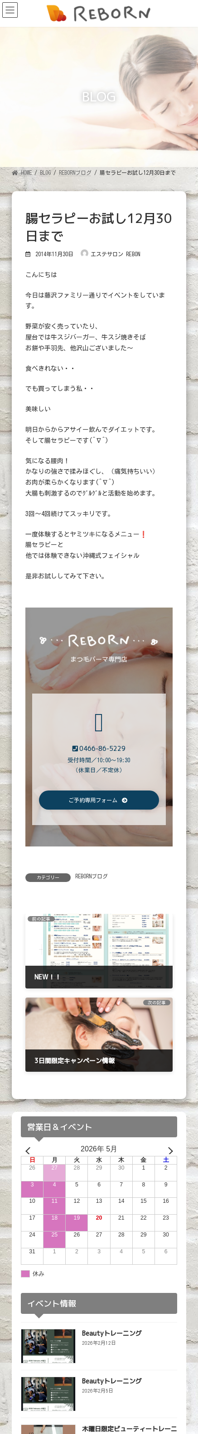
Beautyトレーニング (112, 1332)
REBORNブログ (91, 876)
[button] (99, 800)
